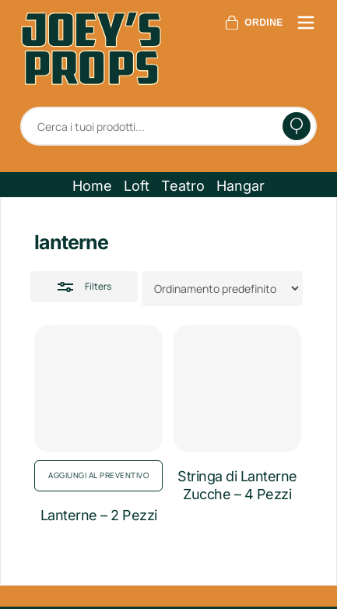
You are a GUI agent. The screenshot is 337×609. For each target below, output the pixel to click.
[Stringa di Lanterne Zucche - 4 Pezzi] (237, 388)
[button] (92, 186)
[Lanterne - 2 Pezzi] (98, 388)
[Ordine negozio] (222, 288)
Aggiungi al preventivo (98, 475)
